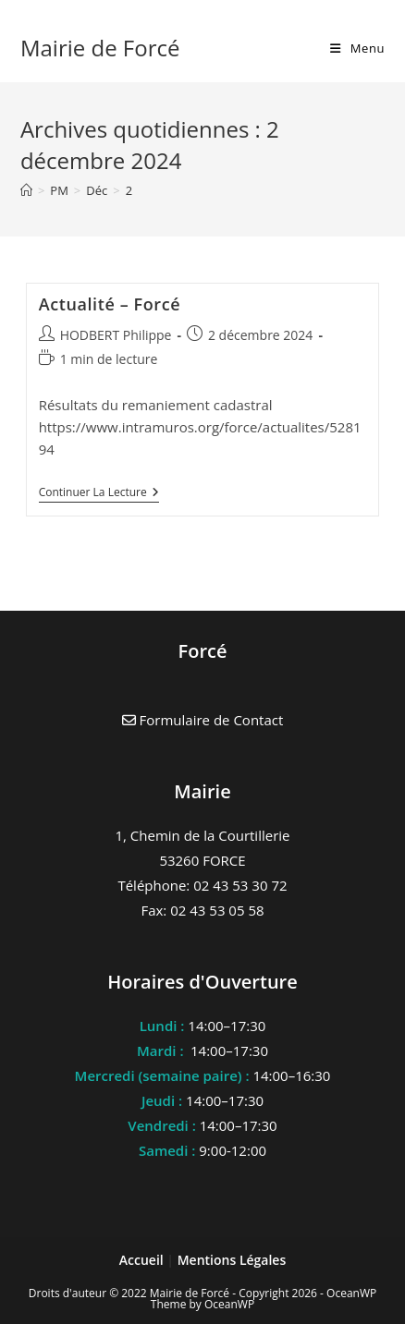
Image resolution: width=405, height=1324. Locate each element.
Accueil (143, 1260)
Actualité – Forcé (110, 304)
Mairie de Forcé (100, 47)
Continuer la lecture (99, 494)
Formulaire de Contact (203, 720)
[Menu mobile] (357, 48)
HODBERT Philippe (116, 335)
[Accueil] (26, 190)
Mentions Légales (232, 1260)
